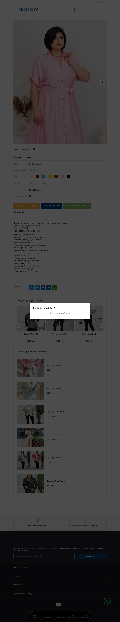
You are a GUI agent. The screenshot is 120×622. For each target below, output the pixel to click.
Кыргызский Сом (58, 313)
